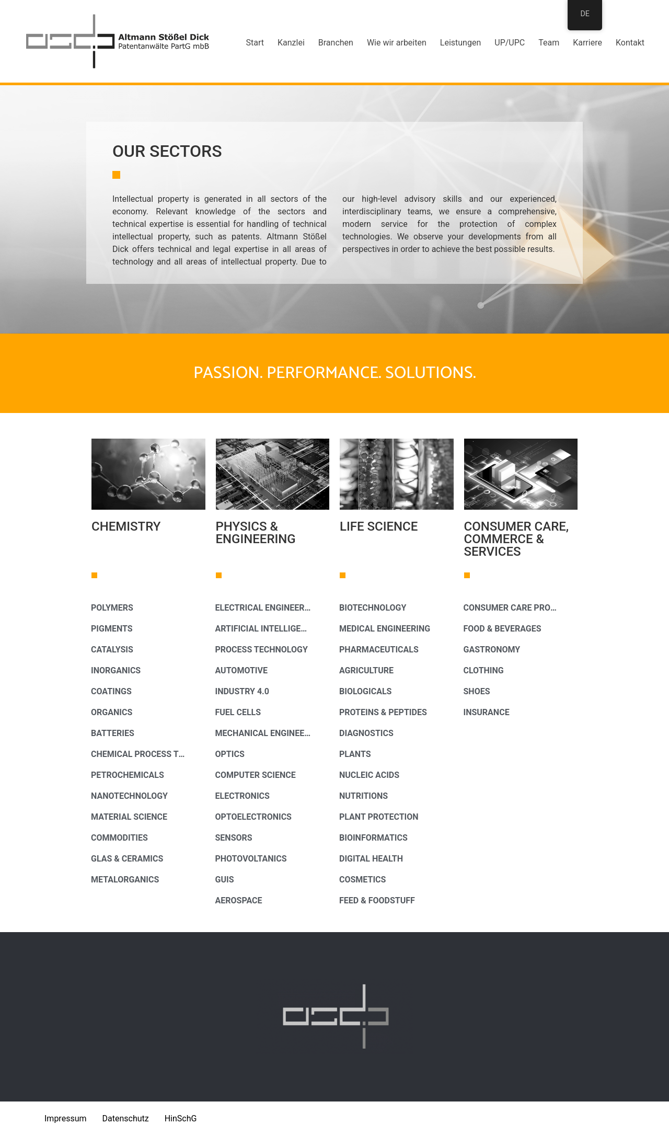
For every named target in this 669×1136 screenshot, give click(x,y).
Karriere (587, 43)
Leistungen (460, 43)
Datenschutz (125, 1118)
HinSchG (181, 1118)
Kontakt (630, 43)
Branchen (335, 43)
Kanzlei (291, 43)
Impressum (65, 1118)
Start (255, 43)
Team (548, 43)
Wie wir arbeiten (396, 43)
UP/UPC (509, 43)
